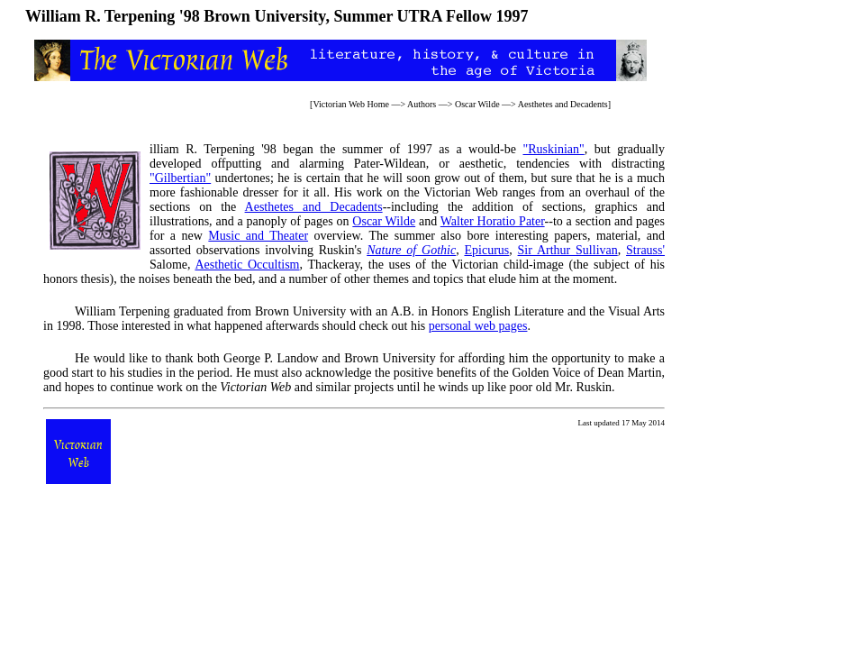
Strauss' (645, 250)
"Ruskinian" (554, 149)
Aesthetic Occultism (247, 264)
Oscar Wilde (477, 104)
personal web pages (478, 326)
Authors (421, 104)
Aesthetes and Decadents (563, 104)
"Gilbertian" (180, 178)
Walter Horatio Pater (492, 221)
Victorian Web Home (351, 104)
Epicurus (486, 250)
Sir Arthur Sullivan (568, 250)
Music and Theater (258, 235)
